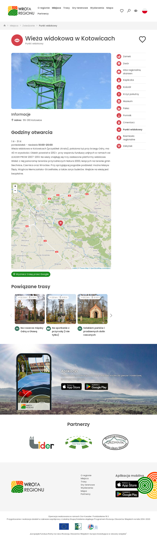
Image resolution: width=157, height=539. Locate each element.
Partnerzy (43, 13)
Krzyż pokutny (128, 94)
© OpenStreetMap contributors (99, 268)
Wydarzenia (97, 8)
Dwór (123, 63)
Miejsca (56, 8)
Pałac (123, 108)
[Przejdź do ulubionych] (121, 10)
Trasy (66, 8)
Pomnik (124, 115)
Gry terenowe (80, 8)
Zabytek (124, 146)
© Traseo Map (83, 268)
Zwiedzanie (28, 25)
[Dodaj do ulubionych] (142, 40)
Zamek (124, 56)
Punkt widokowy (48, 25)
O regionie (44, 8)
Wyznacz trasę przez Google (31, 274)
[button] (60, 223)
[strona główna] (4, 25)
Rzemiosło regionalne (126, 137)
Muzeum (125, 101)
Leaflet (74, 268)
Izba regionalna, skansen (129, 71)
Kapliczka (125, 80)
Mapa (109, 8)
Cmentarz (126, 122)
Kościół (124, 87)
